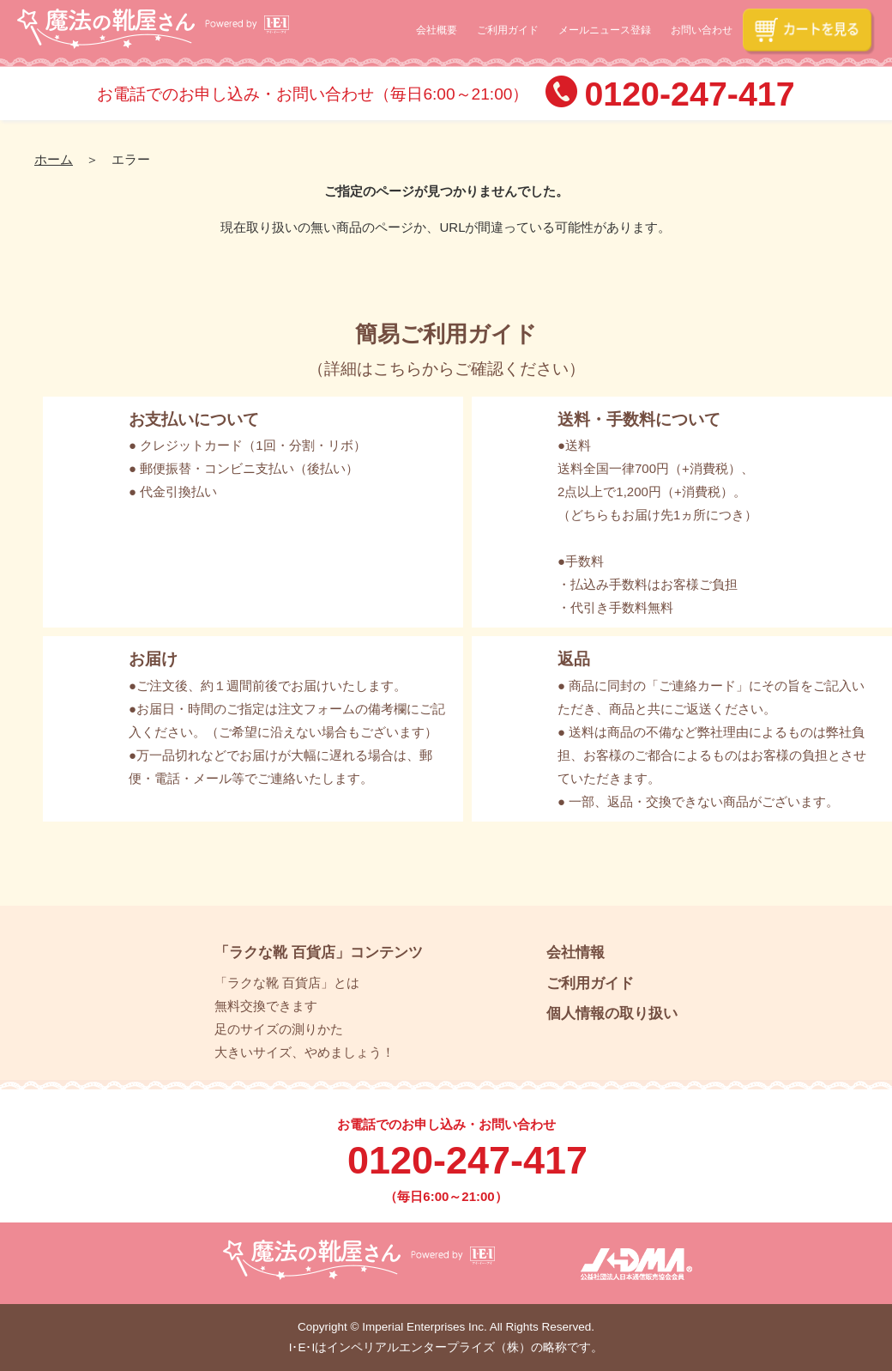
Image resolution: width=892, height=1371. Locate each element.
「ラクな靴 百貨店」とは (286, 982)
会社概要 (436, 30)
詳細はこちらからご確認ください (446, 369)
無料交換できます (265, 1005)
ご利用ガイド (508, 30)
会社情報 (575, 952)
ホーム (53, 159)
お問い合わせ (701, 30)
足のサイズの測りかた (278, 1029)
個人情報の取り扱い (612, 1013)
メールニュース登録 (604, 30)
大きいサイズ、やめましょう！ (304, 1052)
